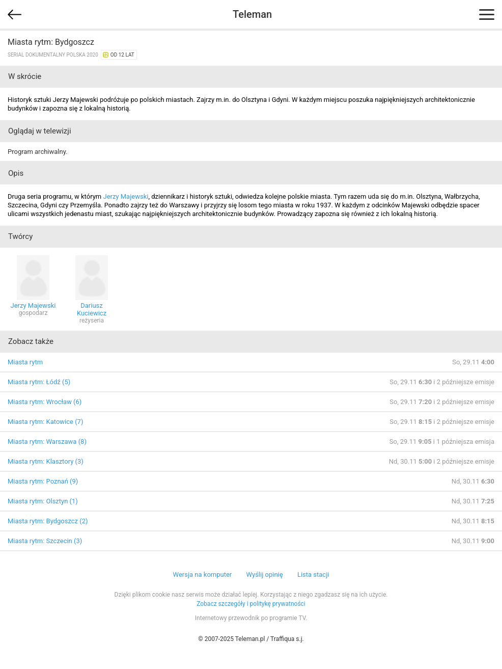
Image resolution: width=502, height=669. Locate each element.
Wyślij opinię (264, 574)
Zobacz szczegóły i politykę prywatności (251, 603)
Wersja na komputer (202, 574)
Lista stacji (313, 574)
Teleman (252, 14)
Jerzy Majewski (125, 196)
